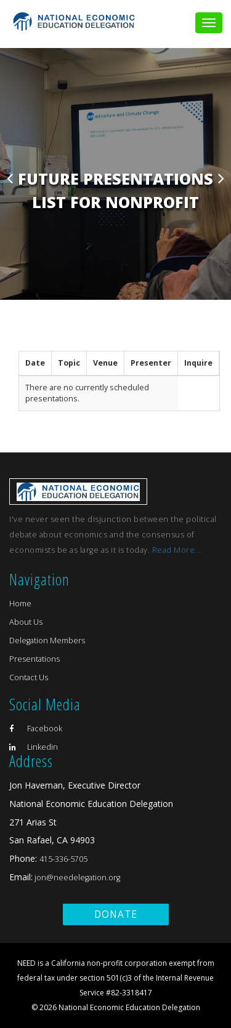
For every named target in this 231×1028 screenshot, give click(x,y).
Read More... (176, 550)
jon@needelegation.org (76, 877)
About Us (26, 622)
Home (20, 603)
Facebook (35, 728)
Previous (10, 178)
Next (221, 178)
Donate (115, 914)
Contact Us (28, 677)
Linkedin (33, 747)
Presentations (34, 659)
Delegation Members (47, 640)
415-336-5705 (63, 859)
